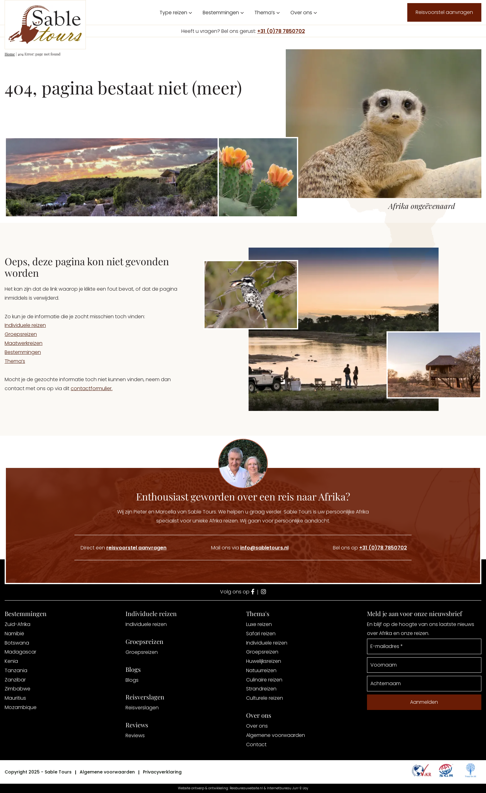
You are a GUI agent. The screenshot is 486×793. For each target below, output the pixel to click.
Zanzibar (15, 679)
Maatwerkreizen (23, 343)
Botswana (17, 642)
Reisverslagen (142, 707)
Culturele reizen (264, 698)
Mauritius (15, 698)
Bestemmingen (221, 12)
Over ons (301, 12)
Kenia (11, 661)
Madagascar (20, 651)
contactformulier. (92, 388)
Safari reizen (261, 633)
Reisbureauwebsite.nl (246, 788)
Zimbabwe (17, 688)
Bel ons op (370, 547)
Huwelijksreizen (263, 661)
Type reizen (173, 12)
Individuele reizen (25, 325)
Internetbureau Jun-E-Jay (287, 788)
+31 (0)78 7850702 (281, 31)
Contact (256, 744)
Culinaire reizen (264, 679)
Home (10, 53)
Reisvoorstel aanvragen (444, 12)
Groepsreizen (21, 334)
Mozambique (21, 707)
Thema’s (264, 12)
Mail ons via (250, 547)
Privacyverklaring (162, 772)
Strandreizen (261, 688)
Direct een (123, 547)
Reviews (135, 735)
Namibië (14, 633)
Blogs (132, 680)
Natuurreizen (261, 670)
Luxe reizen (259, 624)
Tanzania (16, 670)
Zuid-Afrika (17, 624)
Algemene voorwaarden (275, 735)
